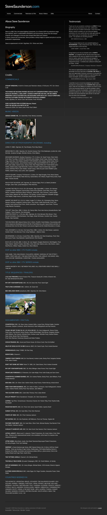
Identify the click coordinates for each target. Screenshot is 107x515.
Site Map (22, 510)
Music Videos (43, 13)
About (90, 13)
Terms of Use (16, 510)
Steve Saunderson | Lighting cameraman (22, 6)
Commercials (18, 13)
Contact (97, 13)
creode (100, 508)
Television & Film (30, 13)
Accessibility (8, 510)
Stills (52, 13)
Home (9, 13)
